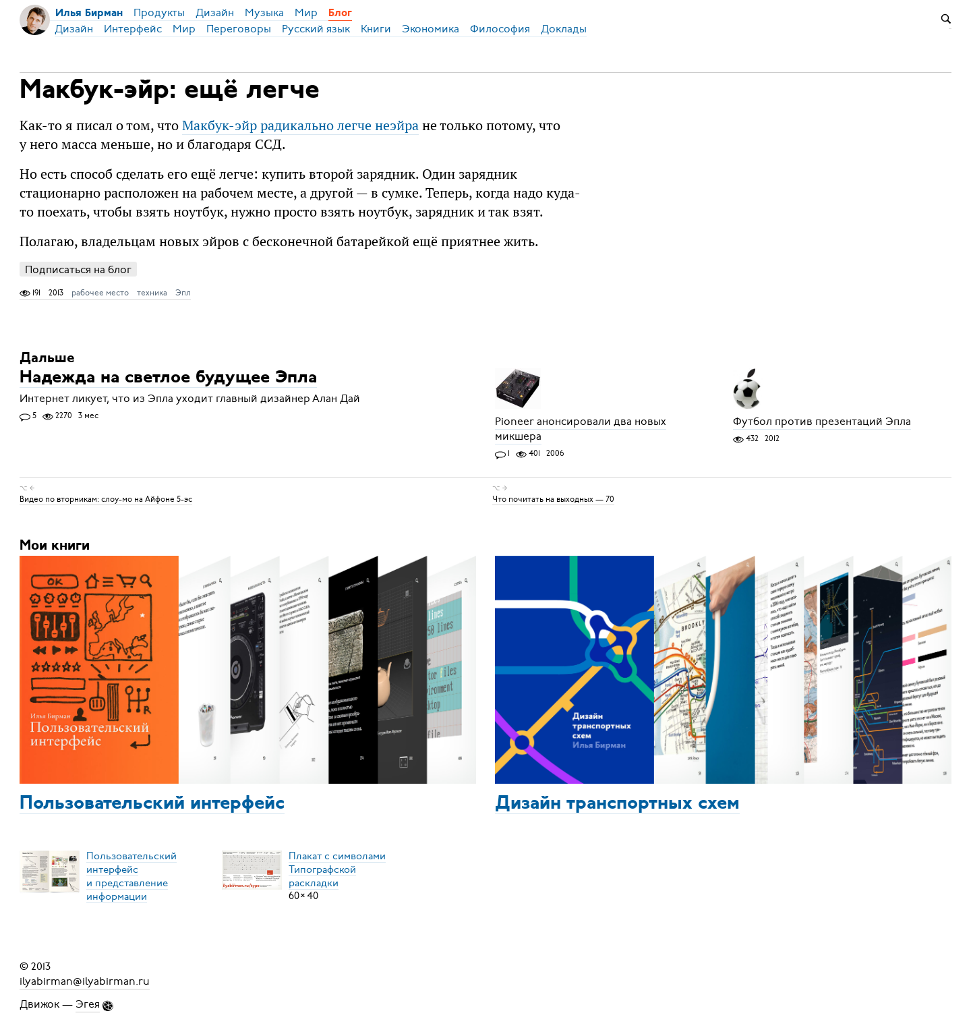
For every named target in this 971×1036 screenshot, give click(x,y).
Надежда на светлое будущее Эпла (168, 378)
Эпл (183, 292)
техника (152, 292)
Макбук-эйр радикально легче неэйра (300, 125)
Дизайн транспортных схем (617, 804)
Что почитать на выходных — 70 (553, 499)
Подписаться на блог (78, 269)
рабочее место (100, 292)
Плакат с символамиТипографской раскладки (337, 868)
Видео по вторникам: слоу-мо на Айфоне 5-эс (106, 499)
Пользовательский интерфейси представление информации (131, 875)
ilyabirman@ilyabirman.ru (85, 981)
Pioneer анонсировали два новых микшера (580, 429)
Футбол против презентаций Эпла (822, 421)
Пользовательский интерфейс (152, 804)
